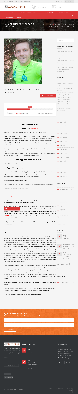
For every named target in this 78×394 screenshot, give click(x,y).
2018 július (63, 173)
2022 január (63, 126)
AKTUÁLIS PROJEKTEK (28, 13)
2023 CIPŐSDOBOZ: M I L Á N (64, 65)
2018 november (64, 157)
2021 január (63, 134)
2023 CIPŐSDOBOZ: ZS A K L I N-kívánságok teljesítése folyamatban (65, 69)
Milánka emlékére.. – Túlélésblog (65, 92)
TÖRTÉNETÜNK (11, 365)
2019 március (63, 145)
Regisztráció (63, 202)
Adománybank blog (66, 189)
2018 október (64, 161)
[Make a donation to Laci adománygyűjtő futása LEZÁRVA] (48, 95)
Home (51, 24)
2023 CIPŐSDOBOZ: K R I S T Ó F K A (68, 254)
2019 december (64, 141)
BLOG (19, 17)
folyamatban (9, 377)
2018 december (64, 153)
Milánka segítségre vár (63, 95)
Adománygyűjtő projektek (64, 24)
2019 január (63, 149)
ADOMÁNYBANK (11, 13)
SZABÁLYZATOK (63, 13)
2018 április (63, 176)
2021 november (64, 130)
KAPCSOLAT (10, 17)
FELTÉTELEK (70, 390)
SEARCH (72, 40)
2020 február (63, 137)
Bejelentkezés (64, 206)
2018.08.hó (7, 374)
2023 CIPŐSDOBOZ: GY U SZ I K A (68, 237)
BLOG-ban (7, 216)
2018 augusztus (64, 169)
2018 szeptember (65, 165)
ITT (43, 160)
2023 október (64, 122)
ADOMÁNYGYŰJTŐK (47, 13)
